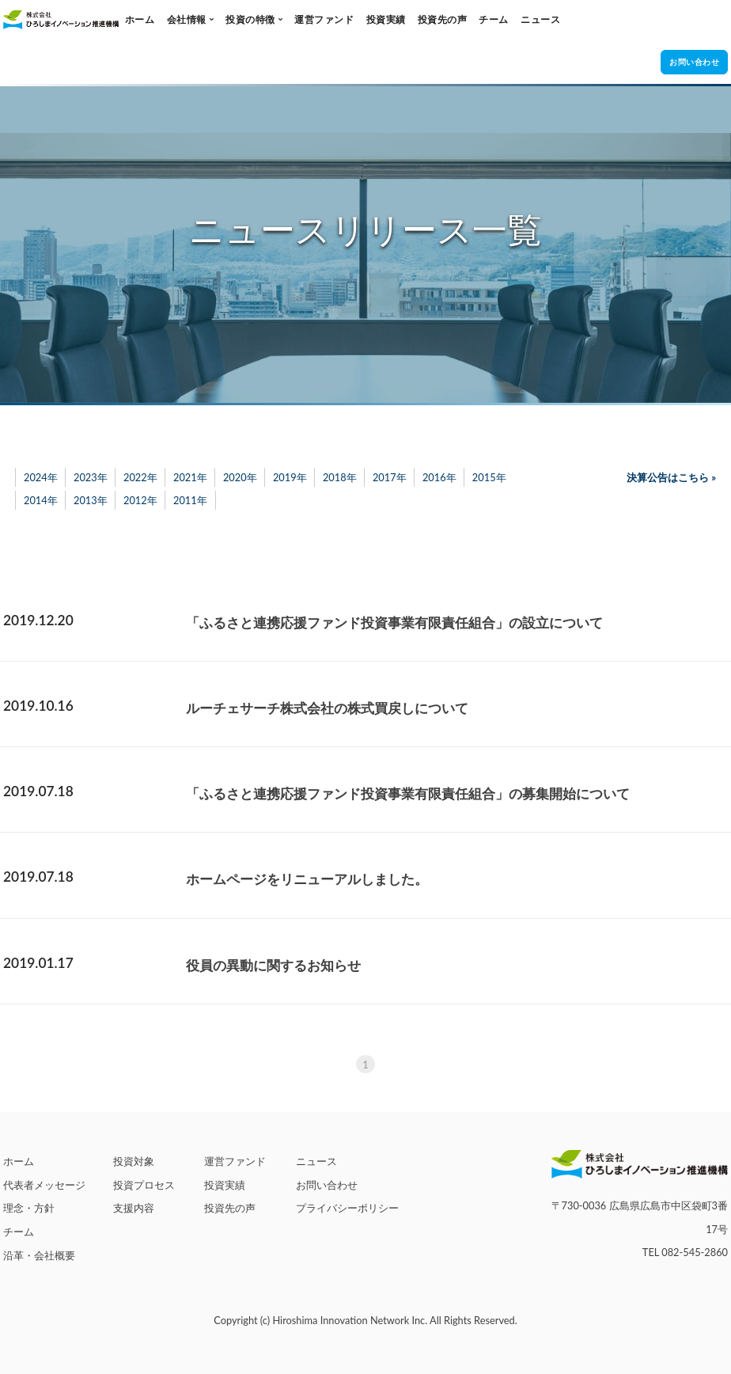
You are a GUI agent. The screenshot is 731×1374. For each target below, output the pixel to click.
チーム (494, 19)
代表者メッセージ (44, 1185)
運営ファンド (324, 19)
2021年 (190, 477)
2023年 (91, 477)
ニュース (540, 19)
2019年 (290, 477)
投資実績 (386, 19)
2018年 (340, 477)
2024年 (41, 477)
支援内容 (133, 1207)
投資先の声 (443, 19)
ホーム (140, 19)
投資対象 (133, 1161)
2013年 (91, 500)
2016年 (439, 477)
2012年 (140, 500)
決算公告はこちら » (671, 477)
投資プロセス (144, 1185)
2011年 (190, 500)
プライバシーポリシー (347, 1207)
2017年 (390, 477)
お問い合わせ (327, 1185)
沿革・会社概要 (39, 1255)
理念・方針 (29, 1207)
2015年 (489, 477)
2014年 (41, 500)
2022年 (140, 477)
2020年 (240, 477)
